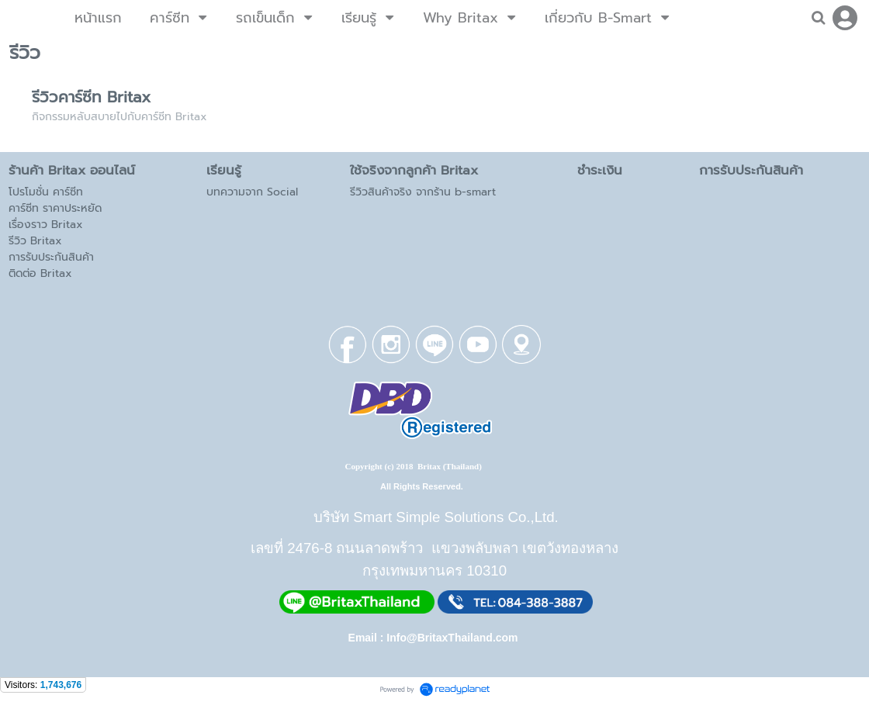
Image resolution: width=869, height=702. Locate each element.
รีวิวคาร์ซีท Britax (91, 97)
